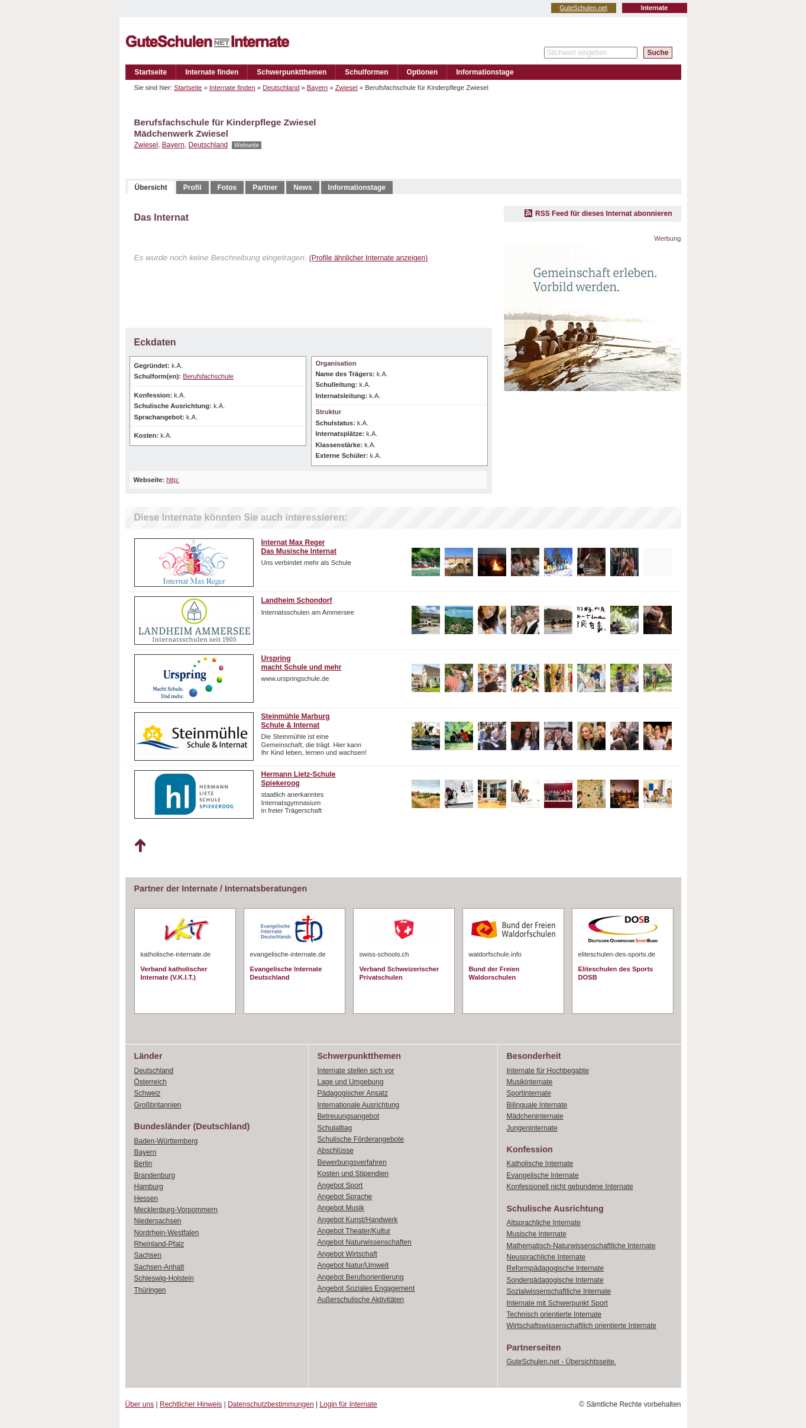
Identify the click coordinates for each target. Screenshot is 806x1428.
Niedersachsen (158, 1221)
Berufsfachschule (208, 376)
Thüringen (150, 1290)
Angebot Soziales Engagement (366, 1288)
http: (172, 479)
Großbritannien (158, 1105)
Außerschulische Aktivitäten (361, 1299)
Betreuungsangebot (349, 1116)
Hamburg (148, 1187)
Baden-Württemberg (166, 1141)
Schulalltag (335, 1128)
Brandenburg (154, 1175)
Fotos (227, 187)
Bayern (317, 87)
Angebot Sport (340, 1185)
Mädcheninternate (535, 1116)
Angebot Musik (341, 1208)
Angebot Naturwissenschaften (365, 1242)
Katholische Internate (540, 1163)
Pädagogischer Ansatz (353, 1093)
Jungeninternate (532, 1128)
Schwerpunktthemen (291, 72)
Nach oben (139, 846)
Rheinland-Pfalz (159, 1244)
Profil (192, 187)
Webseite (246, 145)
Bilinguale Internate (537, 1105)
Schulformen (366, 72)
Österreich (150, 1082)
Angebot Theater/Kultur (354, 1231)
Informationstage (484, 72)
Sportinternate (529, 1093)
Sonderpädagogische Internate (555, 1280)
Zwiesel (346, 87)
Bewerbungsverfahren (352, 1162)
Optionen (422, 72)
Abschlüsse (336, 1150)
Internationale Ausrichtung (359, 1105)
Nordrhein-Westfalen (166, 1233)
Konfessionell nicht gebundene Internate (570, 1187)
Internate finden (211, 72)
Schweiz (147, 1093)
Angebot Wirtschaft (347, 1254)
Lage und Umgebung (351, 1082)
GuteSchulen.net (583, 7)
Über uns (139, 1404)
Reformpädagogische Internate (555, 1268)
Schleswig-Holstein (164, 1278)
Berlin (143, 1163)
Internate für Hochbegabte (548, 1071)
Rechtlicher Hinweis (191, 1404)
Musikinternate (530, 1082)
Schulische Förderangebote (361, 1139)
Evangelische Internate (543, 1175)
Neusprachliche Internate (546, 1257)
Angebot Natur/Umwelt (353, 1265)
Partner (265, 187)
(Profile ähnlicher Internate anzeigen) (368, 258)
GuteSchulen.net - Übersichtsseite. (561, 1362)
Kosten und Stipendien (353, 1173)
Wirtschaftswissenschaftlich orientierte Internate (581, 1326)
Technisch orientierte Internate (554, 1314)
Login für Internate (348, 1404)
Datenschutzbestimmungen (270, 1404)
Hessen (146, 1198)
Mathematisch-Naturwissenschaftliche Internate (581, 1246)
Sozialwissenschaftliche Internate (559, 1291)
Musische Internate (537, 1234)
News (302, 187)
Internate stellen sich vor (356, 1071)
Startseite (151, 72)
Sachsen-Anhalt (159, 1267)
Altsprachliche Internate (544, 1223)
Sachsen (148, 1255)
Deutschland (281, 87)
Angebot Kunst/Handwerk (358, 1220)
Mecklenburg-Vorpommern (176, 1210)
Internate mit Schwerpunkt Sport (557, 1303)
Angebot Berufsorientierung (361, 1277)
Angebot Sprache (345, 1197)
